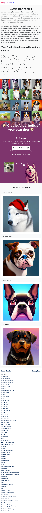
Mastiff (3, 448)
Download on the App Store (21, 154)
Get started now (21, 147)
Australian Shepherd (7, 511)
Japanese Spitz (5, 440)
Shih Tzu (3, 486)
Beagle (3, 388)
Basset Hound (5, 384)
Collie (3, 412)
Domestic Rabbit (6, 386)
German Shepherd (6, 426)
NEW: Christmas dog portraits (10, 474)
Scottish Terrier (5, 480)
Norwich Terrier (5, 454)
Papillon (3, 456)
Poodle (3, 462)
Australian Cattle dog (7, 509)
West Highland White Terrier (9, 501)
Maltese (3, 446)
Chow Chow (4, 408)
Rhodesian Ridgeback (7, 466)
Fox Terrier (4, 495)
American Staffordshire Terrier (10, 507)
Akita (2, 438)
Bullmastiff (4, 404)
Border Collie (5, 392)
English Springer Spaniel (8, 420)
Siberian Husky (5, 490)
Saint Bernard (5, 470)
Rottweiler (4, 468)
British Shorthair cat (7, 380)
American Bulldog (6, 505)
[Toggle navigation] (38, 2)
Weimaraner (5, 499)
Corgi (3, 488)
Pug (2, 464)
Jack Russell (4, 436)
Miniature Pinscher (7, 450)
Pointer (3, 458)
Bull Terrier (4, 402)
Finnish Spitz (5, 422)
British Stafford (5, 378)
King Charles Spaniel (7, 442)
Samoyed (4, 476)
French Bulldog (5, 424)
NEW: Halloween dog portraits (10, 472)
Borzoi (3, 394)
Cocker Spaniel (5, 410)
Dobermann (4, 418)
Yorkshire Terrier (6, 503)
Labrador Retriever (7, 444)
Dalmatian (4, 416)
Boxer (3, 398)
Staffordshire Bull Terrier (8, 497)
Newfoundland (5, 452)
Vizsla (3, 434)
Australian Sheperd (7, 382)
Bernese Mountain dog (8, 390)
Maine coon (4, 376)
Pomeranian (5, 460)
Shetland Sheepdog (7, 484)
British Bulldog (5, 400)
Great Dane (4, 430)
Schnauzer (4, 478)
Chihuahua (4, 406)
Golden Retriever (6, 428)
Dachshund (4, 414)
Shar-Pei (4, 482)
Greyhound (4, 432)
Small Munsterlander (7, 493)
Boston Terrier (5, 396)
